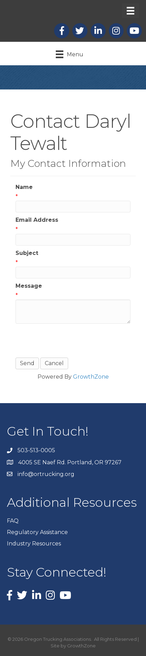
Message (28, 286)
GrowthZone (91, 376)
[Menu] (130, 10)
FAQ (13, 520)
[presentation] (67, 340)
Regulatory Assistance (37, 532)
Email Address (36, 220)
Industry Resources (34, 543)
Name (24, 187)
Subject (26, 253)
